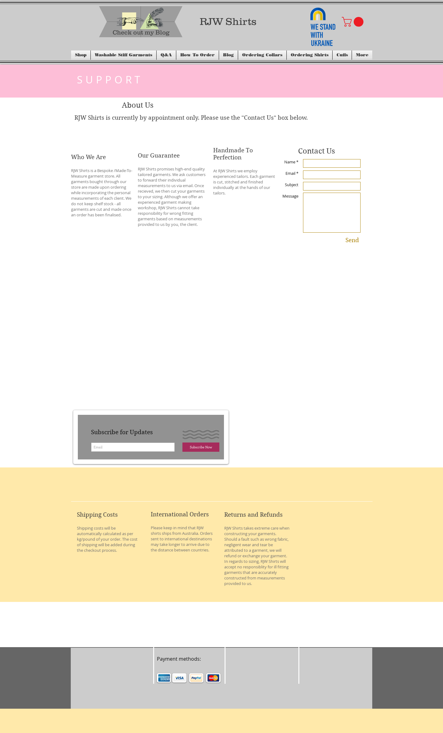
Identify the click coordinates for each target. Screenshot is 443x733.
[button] (354, 22)
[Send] (352, 240)
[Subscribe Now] (200, 447)
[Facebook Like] (213, 635)
